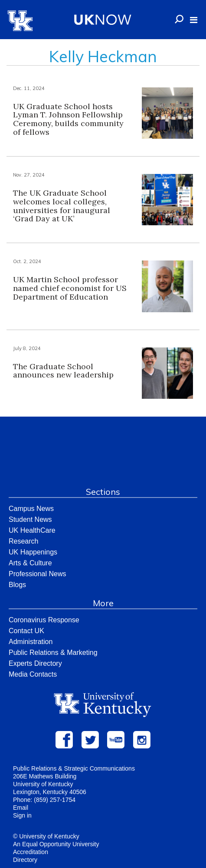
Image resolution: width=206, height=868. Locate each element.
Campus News (31, 508)
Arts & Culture (30, 563)
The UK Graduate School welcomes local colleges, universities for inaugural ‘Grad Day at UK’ (61, 206)
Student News (30, 519)
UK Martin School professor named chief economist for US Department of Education (70, 288)
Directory (25, 859)
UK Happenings (33, 552)
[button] (194, 20)
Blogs (17, 584)
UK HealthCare (32, 530)
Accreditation (30, 851)
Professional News (37, 574)
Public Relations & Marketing (53, 652)
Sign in (22, 815)
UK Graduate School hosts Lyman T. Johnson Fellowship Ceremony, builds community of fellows (68, 119)
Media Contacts (33, 674)
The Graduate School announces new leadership (63, 370)
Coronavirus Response (44, 620)
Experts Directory (35, 663)
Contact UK (26, 630)
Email (20, 807)
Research (23, 541)
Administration (30, 641)
